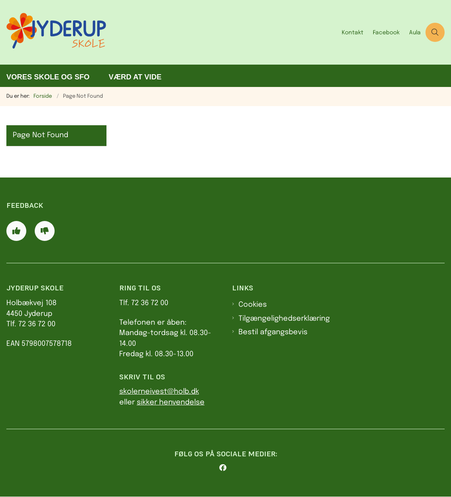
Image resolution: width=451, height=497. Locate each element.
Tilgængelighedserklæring (284, 318)
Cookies (252, 304)
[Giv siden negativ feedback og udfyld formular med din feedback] (45, 231)
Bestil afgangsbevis (272, 332)
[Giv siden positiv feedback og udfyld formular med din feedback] (16, 231)
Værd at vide (135, 77)
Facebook (386, 33)
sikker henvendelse (171, 402)
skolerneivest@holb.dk (159, 391)
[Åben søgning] (435, 32)
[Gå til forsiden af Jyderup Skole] (168, 32)
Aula (415, 33)
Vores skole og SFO (48, 77)
